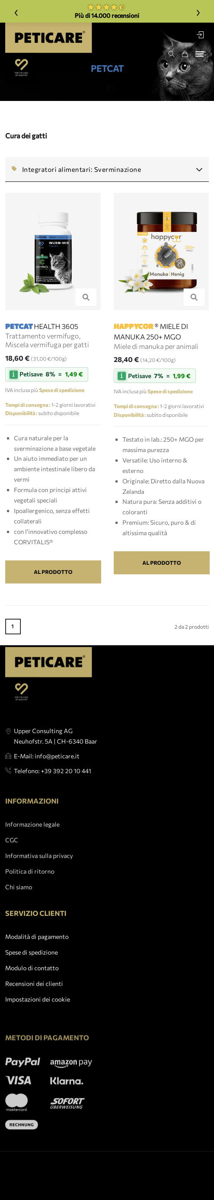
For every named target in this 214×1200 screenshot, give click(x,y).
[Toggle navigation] (199, 54)
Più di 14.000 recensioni (107, 11)
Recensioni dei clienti (34, 1008)
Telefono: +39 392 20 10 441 (52, 806)
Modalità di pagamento (37, 961)
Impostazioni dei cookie (37, 1024)
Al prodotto (53, 572)
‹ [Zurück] (16, 11)
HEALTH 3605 (41, 326)
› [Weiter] (198, 11)
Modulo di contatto (32, 993)
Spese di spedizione (31, 977)
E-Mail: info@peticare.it (46, 791)
